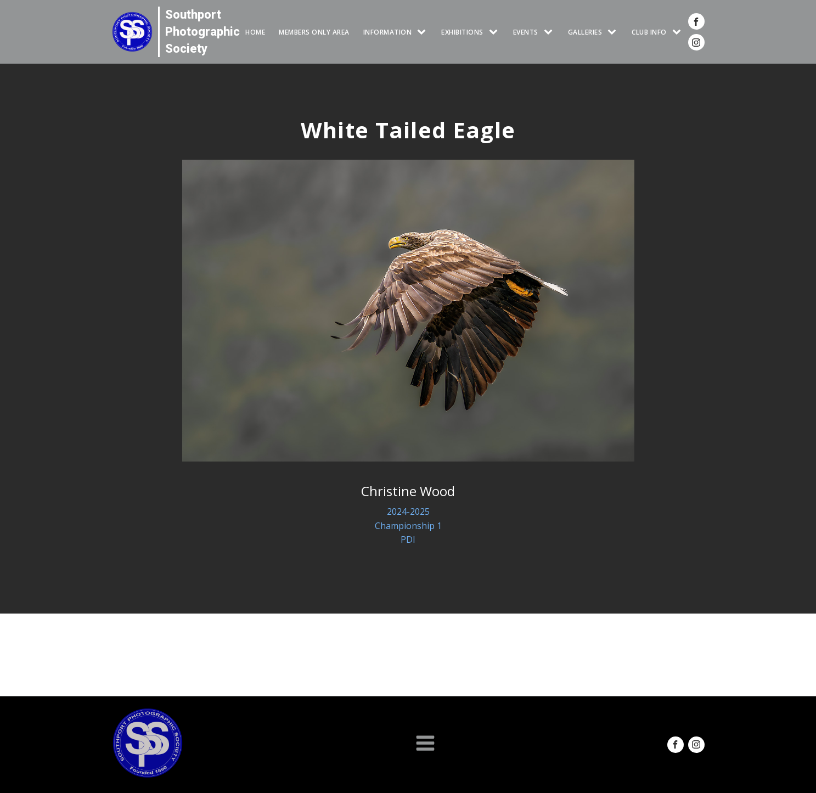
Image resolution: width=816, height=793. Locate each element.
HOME (255, 32)
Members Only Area (314, 32)
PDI (408, 539)
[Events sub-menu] (550, 32)
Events (525, 32)
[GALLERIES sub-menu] (614, 32)
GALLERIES (585, 32)
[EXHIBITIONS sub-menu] (495, 32)
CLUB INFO (649, 32)
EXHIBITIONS (462, 32)
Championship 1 (408, 526)
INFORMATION (387, 32)
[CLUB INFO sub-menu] (678, 32)
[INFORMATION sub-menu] (423, 32)
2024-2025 (408, 511)
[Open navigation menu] (425, 744)
